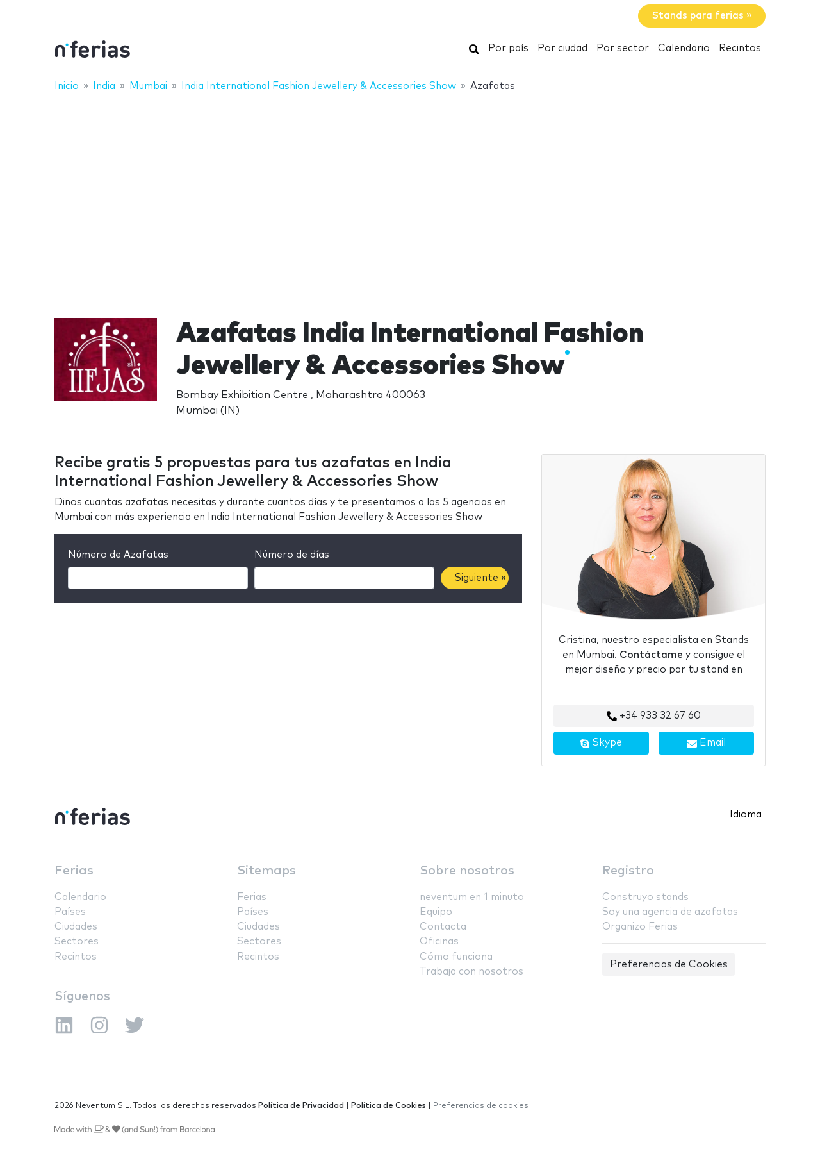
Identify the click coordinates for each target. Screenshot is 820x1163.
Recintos (740, 48)
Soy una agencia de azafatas (670, 912)
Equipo (436, 912)
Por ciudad (562, 48)
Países (70, 912)
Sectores (76, 941)
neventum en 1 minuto (472, 897)
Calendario (684, 48)
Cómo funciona (456, 957)
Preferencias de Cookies (669, 964)
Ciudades (75, 927)
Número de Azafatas (118, 555)
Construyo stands (645, 897)
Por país (508, 48)
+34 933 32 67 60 (654, 716)
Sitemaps (266, 871)
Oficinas (439, 941)
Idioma (746, 814)
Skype (601, 743)
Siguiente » (480, 578)
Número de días (291, 555)
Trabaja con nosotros (471, 971)
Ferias (74, 871)
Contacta (443, 927)
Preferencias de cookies (481, 1105)
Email (706, 743)
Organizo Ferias (640, 927)
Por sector (622, 48)
